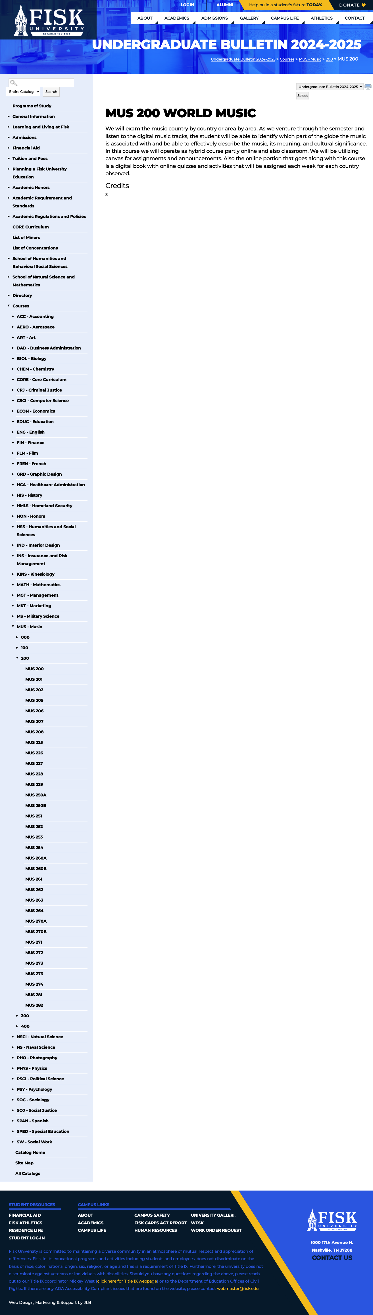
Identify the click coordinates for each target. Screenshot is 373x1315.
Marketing (45, 1302)
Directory (22, 295)
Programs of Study (31, 105)
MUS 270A (36, 920)
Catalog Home (30, 1152)
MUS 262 (34, 889)
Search (51, 91)
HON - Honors (31, 516)
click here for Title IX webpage (127, 1280)
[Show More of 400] (17, 1026)
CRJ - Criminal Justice (39, 389)
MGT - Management (37, 595)
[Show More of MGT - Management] (13, 595)
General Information (33, 116)
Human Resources (155, 1230)
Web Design (21, 1302)
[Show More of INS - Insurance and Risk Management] (13, 555)
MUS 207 (34, 721)
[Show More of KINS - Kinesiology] (13, 574)
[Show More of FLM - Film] (13, 453)
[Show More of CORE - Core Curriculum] (13, 379)
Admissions (214, 18)
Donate (352, 5)
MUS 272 (34, 952)
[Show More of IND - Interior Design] (13, 545)
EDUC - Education (35, 421)
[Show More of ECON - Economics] (13, 411)
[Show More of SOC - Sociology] (13, 1099)
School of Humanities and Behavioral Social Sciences (39, 262)
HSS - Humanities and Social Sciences (46, 530)
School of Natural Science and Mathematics (43, 280)
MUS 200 (34, 668)
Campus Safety (152, 1215)
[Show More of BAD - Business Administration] (13, 348)
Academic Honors (30, 187)
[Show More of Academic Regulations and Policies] (8, 216)
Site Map (24, 1162)
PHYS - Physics (32, 1068)
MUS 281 (33, 994)
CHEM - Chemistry (35, 368)
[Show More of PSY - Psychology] (13, 1089)
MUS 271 (33, 941)
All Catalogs (27, 1173)
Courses (278, 59)
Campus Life (285, 18)
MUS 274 (34, 984)
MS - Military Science (38, 616)
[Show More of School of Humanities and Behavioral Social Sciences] (8, 258)
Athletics (322, 18)
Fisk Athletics (25, 1222)
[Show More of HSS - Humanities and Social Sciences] (13, 526)
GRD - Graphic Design (39, 474)
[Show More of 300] (17, 1015)
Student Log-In (27, 1237)
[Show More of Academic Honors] (8, 187)
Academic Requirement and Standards (42, 201)
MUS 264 (34, 910)
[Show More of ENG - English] (13, 432)
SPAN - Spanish (33, 1120)
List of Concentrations (35, 247)
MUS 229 (34, 784)
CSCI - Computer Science (43, 400)
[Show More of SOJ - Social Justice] (13, 1110)
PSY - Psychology (34, 1089)
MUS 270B (36, 931)
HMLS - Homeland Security (44, 505)
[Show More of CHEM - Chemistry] (13, 369)
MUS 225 (34, 742)
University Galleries (215, 1215)
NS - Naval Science (36, 1047)
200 (328, 59)
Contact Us (332, 1257)
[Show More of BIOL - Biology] (13, 358)
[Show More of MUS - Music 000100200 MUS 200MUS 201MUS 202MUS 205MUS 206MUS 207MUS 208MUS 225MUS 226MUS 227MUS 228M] (13, 626)
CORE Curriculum (30, 226)
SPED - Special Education (43, 1131)
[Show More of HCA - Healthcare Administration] (13, 484)
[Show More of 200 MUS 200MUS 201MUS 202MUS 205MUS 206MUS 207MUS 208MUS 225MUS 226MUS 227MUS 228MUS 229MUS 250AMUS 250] (17, 658)
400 (25, 1026)
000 (25, 637)
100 (24, 647)
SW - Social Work (34, 1141)
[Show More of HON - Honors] (13, 516)
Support (69, 1302)
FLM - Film (27, 452)
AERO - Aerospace (36, 326)
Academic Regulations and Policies (49, 216)
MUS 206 (34, 710)
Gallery (249, 18)
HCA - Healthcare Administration (51, 484)
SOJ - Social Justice (37, 1110)
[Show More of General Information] (8, 116)
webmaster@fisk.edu (238, 1288)
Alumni (224, 4)
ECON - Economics (36, 410)
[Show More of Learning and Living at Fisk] (8, 127)
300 (25, 1015)
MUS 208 (34, 731)
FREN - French (31, 463)
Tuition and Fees (29, 158)
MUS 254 (34, 847)
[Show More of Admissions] (8, 137)
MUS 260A (36, 857)
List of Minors (26, 237)
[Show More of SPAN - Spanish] (13, 1120)
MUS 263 (34, 899)
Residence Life (26, 1230)
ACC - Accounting (35, 316)
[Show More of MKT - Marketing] (13, 605)
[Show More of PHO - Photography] (13, 1057)
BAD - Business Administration (49, 347)
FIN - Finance (30, 442)
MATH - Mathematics (38, 584)
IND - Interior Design (38, 545)
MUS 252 (34, 826)
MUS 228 (34, 773)
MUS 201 (33, 679)
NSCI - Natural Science (40, 1036)
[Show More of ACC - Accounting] (13, 316)
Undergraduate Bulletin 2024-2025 (224, 59)
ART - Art (26, 337)
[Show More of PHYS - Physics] (13, 1068)
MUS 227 (34, 763)
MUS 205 (34, 700)
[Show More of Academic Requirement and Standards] (8, 198)
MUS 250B (35, 805)
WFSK (197, 1222)
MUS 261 (33, 878)
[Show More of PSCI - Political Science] (13, 1078)
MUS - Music (305, 59)
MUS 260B (36, 868)
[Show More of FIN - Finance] (13, 442)
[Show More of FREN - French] (13, 463)
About (144, 18)
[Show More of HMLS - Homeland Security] (13, 505)
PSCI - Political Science (40, 1078)
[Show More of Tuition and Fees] (8, 158)
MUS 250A (35, 794)
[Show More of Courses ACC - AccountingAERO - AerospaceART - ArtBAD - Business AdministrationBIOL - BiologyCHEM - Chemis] (8, 306)
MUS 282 (34, 1005)
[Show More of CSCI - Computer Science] (13, 400)
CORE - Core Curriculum (41, 379)
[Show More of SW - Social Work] (13, 1142)
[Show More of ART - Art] (13, 337)
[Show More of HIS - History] (13, 495)
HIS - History (29, 495)
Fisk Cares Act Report (160, 1222)
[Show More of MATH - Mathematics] (13, 584)
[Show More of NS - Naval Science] (13, 1047)
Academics (176, 18)
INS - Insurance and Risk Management (42, 559)
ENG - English (31, 431)
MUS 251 (33, 815)
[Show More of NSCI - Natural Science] (13, 1036)
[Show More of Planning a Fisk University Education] (8, 169)
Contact (354, 18)
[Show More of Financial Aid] (8, 148)
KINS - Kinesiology (35, 574)
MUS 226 (34, 752)
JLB (87, 1302)
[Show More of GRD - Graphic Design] (13, 474)
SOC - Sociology (33, 1099)
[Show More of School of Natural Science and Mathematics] (8, 277)
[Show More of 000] (17, 637)
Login (187, 4)
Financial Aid (26, 147)
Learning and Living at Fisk (40, 126)
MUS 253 (34, 836)
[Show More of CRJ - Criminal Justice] (13, 390)
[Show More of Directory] (8, 295)
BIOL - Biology (31, 358)
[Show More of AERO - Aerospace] (13, 327)
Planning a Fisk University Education (39, 172)
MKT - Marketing (34, 605)
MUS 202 (34, 689)
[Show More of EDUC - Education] (13, 421)
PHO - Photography (37, 1057)
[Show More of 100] (17, 647)
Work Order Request (216, 1230)
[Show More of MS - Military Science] (13, 616)
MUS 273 (34, 963)
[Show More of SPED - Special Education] (13, 1131)
